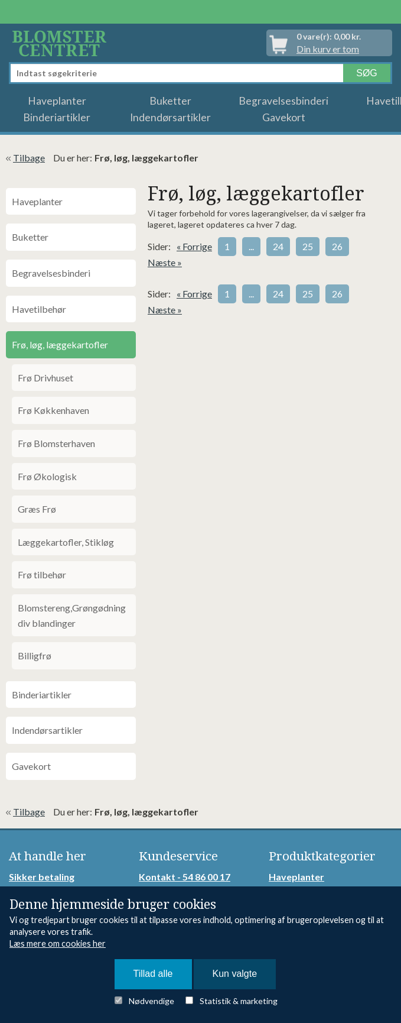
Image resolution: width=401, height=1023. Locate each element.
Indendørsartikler (170, 117)
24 (278, 246)
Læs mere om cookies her (57, 943)
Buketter (170, 101)
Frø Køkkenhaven (53, 410)
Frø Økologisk (47, 476)
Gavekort (283, 117)
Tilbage (29, 157)
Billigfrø (34, 655)
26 (337, 246)
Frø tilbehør (42, 574)
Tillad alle (153, 974)
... (251, 246)
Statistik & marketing (239, 1001)
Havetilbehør (39, 309)
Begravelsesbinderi (283, 101)
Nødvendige (151, 1001)
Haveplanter (57, 101)
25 (307, 246)
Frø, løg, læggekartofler (60, 344)
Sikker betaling (41, 876)
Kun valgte (235, 974)
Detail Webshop (61, 43)
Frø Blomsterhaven (56, 443)
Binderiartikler (56, 117)
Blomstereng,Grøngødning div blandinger (72, 615)
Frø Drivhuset (45, 377)
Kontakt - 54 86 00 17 (184, 876)
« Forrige (194, 246)
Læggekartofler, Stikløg (66, 542)
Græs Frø (37, 508)
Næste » (165, 262)
